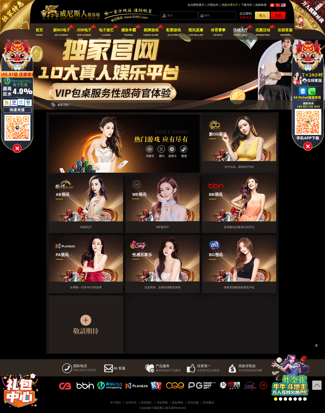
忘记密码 (246, 13)
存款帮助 (162, 402)
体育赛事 (218, 32)
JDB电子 (84, 32)
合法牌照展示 (196, 4)
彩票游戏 (173, 32)
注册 (278, 15)
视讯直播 (196, 32)
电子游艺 (106, 32)
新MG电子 (62, 32)
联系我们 (146, 402)
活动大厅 (240, 32)
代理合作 (212, 4)
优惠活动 (263, 32)
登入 (262, 15)
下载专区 (246, 4)
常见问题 (193, 402)
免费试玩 (246, 17)
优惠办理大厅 (229, 4)
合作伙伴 (131, 402)
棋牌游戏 (151, 32)
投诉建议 (208, 402)
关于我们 (115, 402)
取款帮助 (177, 402)
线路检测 (260, 4)
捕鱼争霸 (129, 32)
